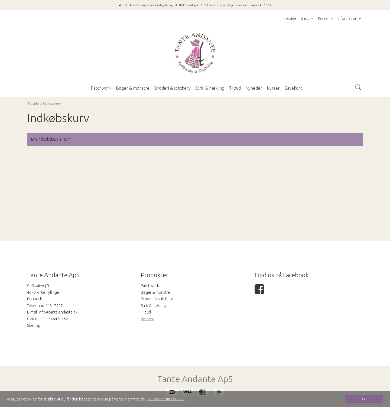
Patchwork (150, 285)
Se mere (147, 319)
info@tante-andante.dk (57, 312)
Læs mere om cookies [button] (165, 399)
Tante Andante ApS (195, 379)
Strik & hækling (153, 305)
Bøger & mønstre (155, 292)
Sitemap (33, 325)
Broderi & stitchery (157, 299)
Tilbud (146, 312)
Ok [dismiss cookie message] (364, 399)
